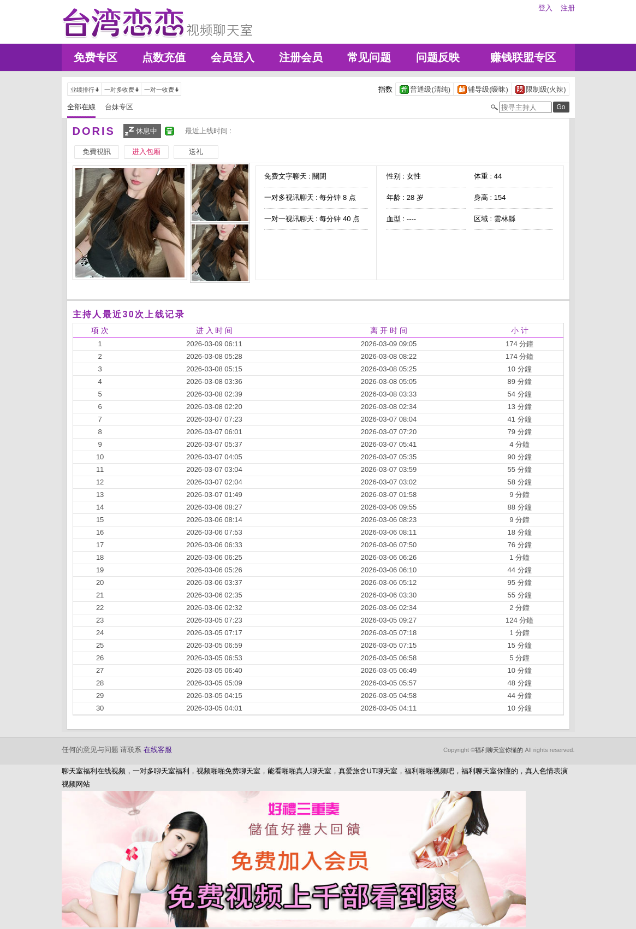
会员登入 (232, 57)
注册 (568, 8)
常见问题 (369, 57)
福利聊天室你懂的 (499, 750)
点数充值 (164, 57)
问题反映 (438, 57)
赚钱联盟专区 (523, 57)
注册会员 (301, 57)
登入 (545, 8)
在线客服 (158, 749)
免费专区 (95, 57)
